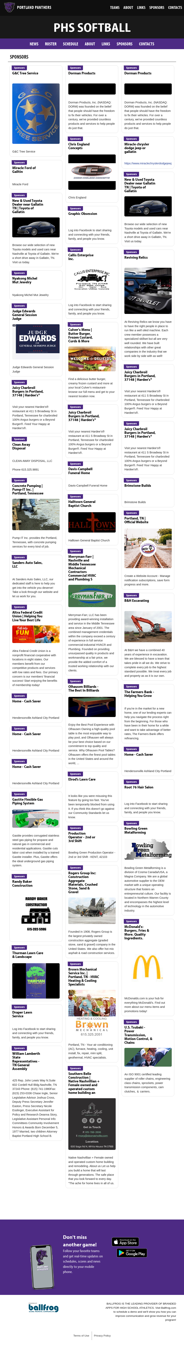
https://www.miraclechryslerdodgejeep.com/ (151, 163)
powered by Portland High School (43, 1307)
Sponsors (125, 44)
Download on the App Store (125, 1241)
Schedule (70, 44)
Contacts (146, 44)
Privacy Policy (102, 1335)
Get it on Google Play (132, 1252)
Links (106, 44)
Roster (50, 44)
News (34, 44)
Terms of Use (81, 1335)
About (90, 44)
